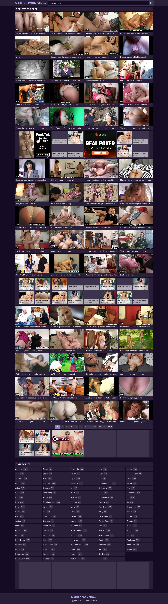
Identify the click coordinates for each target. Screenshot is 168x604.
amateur (21, 469)
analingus (21, 478)
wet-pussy (133, 540)
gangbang (49, 516)
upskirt (131, 511)
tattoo (131, 483)
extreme (48, 488)
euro (47, 478)
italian (75, 473)
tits (131, 497)
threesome (133, 492)
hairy (47, 540)
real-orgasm (106, 535)
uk (130, 502)
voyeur (132, 525)
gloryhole (49, 535)
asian (20, 488)
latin (75, 511)
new (103, 469)
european (49, 483)
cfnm (19, 525)
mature (76, 535)
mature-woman (79, 544)
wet (130, 535)
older (103, 492)
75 (104, 427)
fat (46, 511)
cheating (21, 530)
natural (76, 554)
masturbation (79, 530)
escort (47, 473)
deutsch (20, 544)
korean (76, 502)
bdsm (20, 506)
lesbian (76, 516)
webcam (132, 530)
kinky (75, 492)
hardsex (48, 558)
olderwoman (106, 497)
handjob (49, 549)
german (49, 521)
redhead (105, 544)
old (102, 478)
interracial (77, 469)
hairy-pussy (50, 544)
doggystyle (22, 554)
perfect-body (106, 521)
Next (110, 427)
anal (19, 473)
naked (75, 549)
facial (47, 497)
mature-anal (78, 540)
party (103, 511)
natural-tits (78, 558)
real (103, 525)
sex (103, 549)
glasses (48, 530)
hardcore (49, 554)
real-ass (104, 530)
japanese (77, 483)
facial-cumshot (51, 502)
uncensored (133, 506)
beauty (20, 511)
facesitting (49, 492)
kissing (76, 497)
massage (76, 525)
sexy (103, 558)
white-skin (133, 544)
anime (20, 483)
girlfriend (49, 525)
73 (95, 427)
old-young (105, 488)
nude (103, 473)
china (19, 535)
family (48, 506)
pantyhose (105, 506)
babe (19, 492)
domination (22, 558)
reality (104, 540)
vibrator (132, 516)
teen (131, 488)
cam (19, 516)
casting (20, 521)
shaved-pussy (134, 473)
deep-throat (22, 540)
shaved (132, 469)
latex (75, 506)
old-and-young (107, 483)
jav (74, 488)
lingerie (76, 521)
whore (132, 549)
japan (75, 478)
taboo (131, 478)
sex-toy (104, 554)
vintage (132, 521)
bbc (19, 497)
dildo (19, 549)
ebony (47, 469)
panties (104, 502)
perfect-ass (105, 516)
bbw (19, 502)
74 (100, 427)
